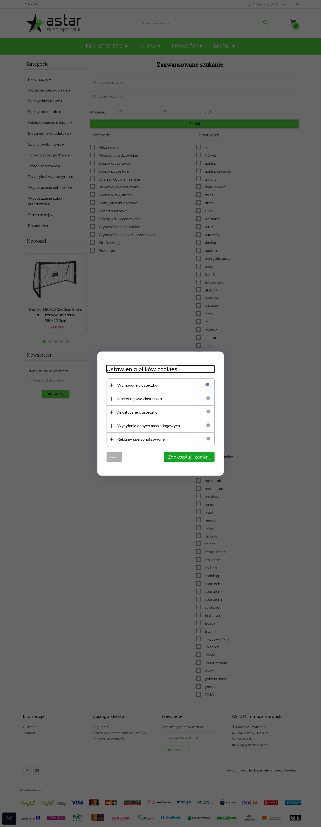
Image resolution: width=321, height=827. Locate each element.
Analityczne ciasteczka (136, 412)
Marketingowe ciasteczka (138, 398)
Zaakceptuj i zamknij (191, 456)
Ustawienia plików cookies (140, 368)
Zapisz (113, 457)
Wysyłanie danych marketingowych (147, 425)
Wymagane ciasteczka (136, 384)
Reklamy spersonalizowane (140, 439)
